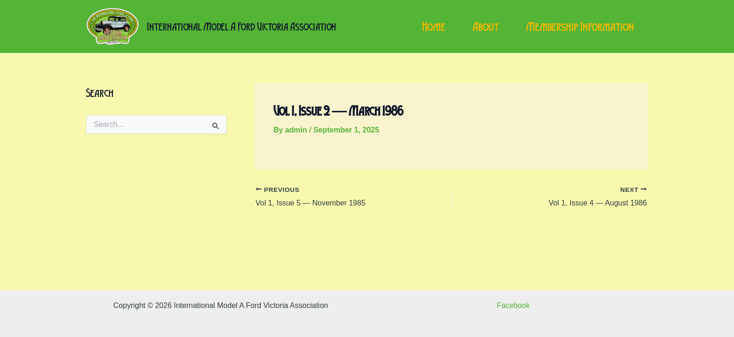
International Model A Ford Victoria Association (242, 26)
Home (434, 26)
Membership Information (580, 26)
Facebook (513, 305)
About (486, 26)
